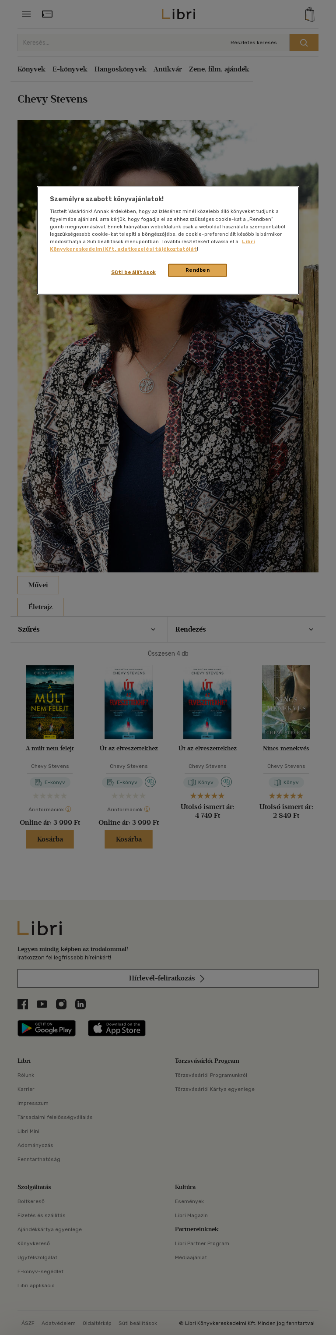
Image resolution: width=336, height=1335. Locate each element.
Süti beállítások (133, 272)
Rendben (198, 270)
